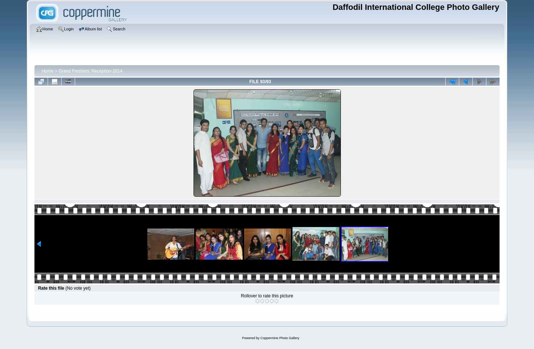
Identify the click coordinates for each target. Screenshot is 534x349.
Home (48, 71)
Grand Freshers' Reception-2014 (90, 71)
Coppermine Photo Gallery (279, 338)
